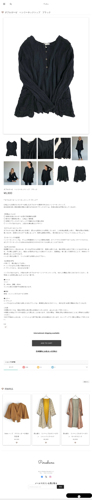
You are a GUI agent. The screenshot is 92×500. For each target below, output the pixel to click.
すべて (11, 364)
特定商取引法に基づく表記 (80, 498)
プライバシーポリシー (66, 498)
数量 (5, 324)
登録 (60, 484)
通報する (86, 379)
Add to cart (46, 341)
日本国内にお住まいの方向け (46, 349)
